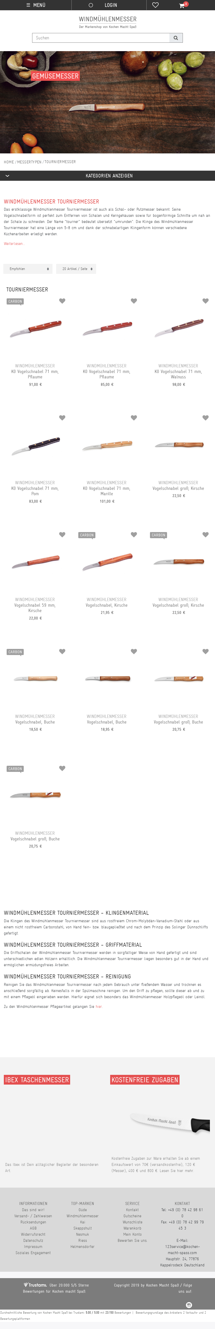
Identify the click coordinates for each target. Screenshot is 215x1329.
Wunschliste (132, 1222)
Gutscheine (132, 1215)
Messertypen (29, 162)
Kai (82, 1222)
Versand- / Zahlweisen (33, 1215)
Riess (82, 1240)
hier (99, 1006)
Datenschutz (33, 1240)
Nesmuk (82, 1234)
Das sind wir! (33, 1209)
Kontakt (132, 1209)
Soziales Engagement (33, 1252)
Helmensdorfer (82, 1246)
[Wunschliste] (155, 6)
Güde (83, 1209)
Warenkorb (132, 1228)
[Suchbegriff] (100, 37)
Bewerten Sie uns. (132, 1240)
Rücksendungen (33, 1222)
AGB (33, 1228)
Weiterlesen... (14, 243)
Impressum (33, 1246)
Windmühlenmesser (83, 1215)
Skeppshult (82, 1228)
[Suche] (175, 37)
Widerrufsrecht (33, 1234)
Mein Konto (132, 1234)
